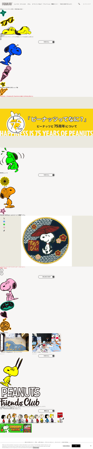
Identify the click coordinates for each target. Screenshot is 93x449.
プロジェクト (66, 4)
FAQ (36, 442)
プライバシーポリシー (49, 442)
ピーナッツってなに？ (37, 4)
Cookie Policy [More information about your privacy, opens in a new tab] (36, 447)
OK (76, 445)
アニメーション (46, 4)
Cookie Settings (65, 442)
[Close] (90, 445)
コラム (28, 4)
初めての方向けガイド (29, 442)
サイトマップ (57, 442)
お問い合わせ (40, 442)
